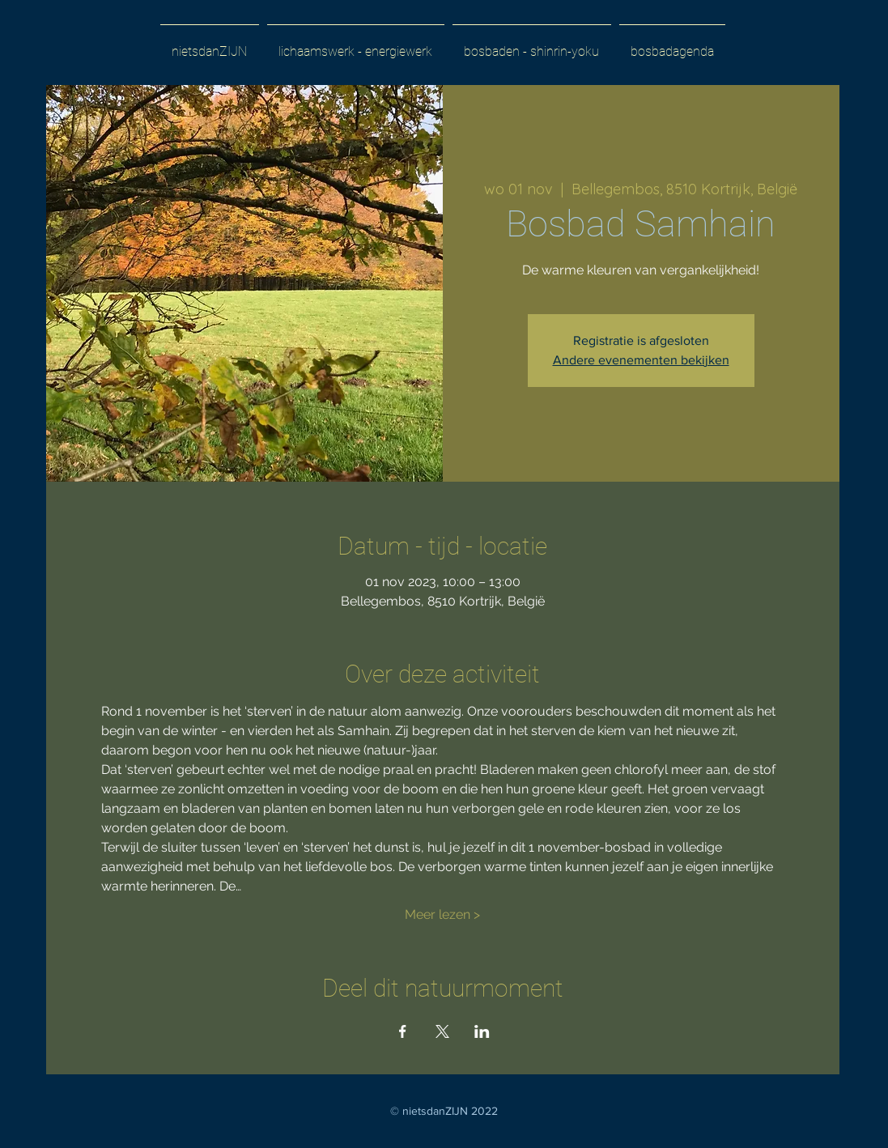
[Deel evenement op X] (442, 1031)
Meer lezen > (442, 914)
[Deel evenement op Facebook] (402, 1031)
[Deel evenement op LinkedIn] (482, 1031)
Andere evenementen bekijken (641, 360)
